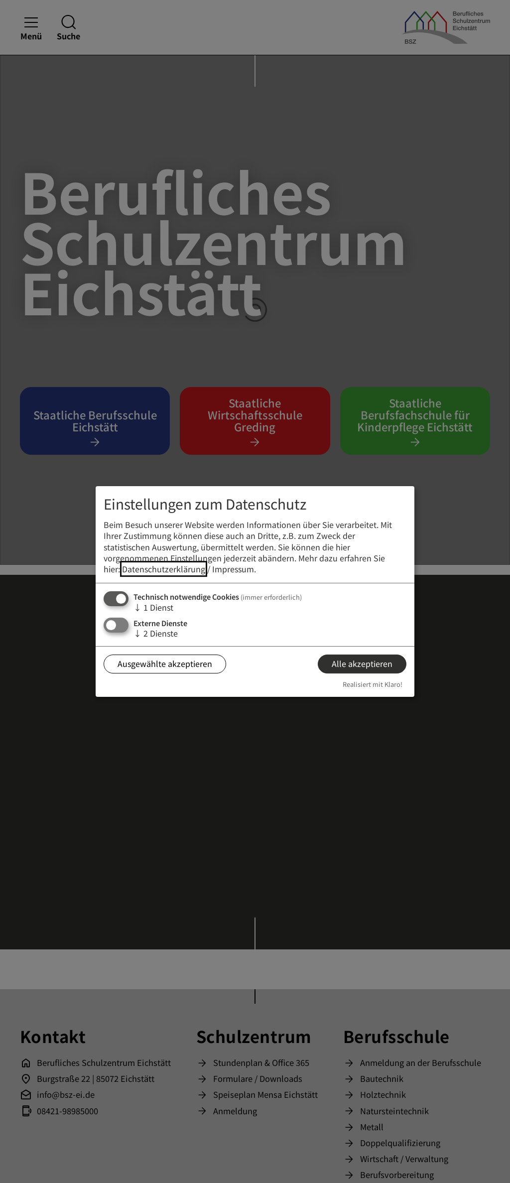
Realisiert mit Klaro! (372, 684)
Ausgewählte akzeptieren (165, 664)
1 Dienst (153, 607)
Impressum (233, 569)
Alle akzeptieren (362, 664)
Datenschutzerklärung (163, 569)
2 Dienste (155, 633)
